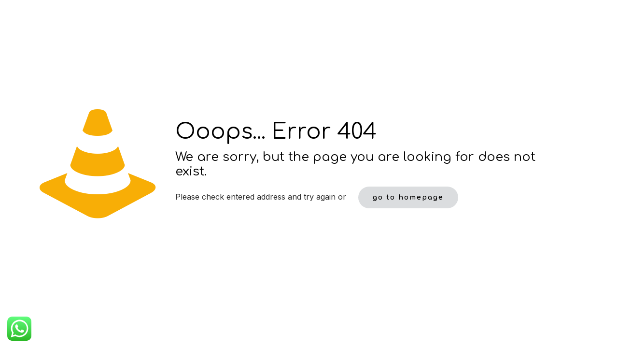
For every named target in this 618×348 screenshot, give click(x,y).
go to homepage (408, 197)
